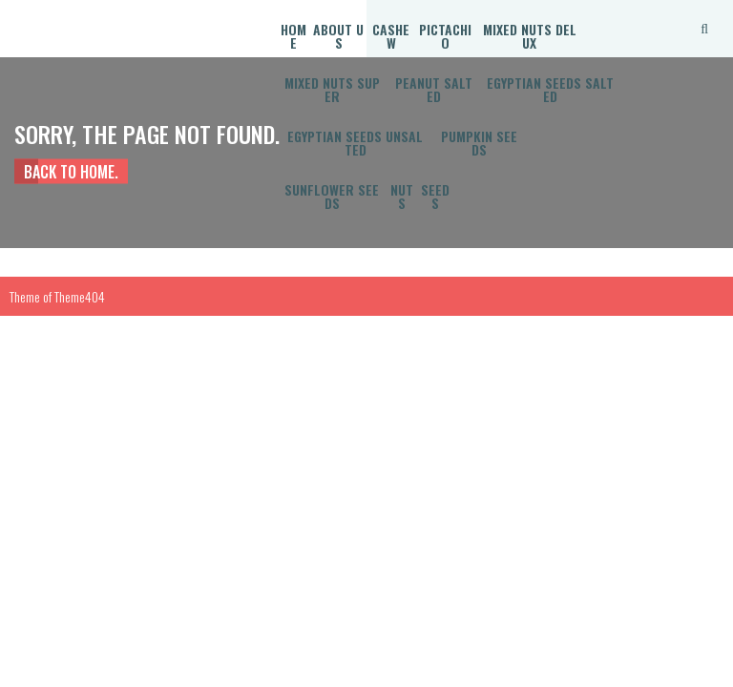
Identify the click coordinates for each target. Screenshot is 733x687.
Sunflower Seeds (331, 196)
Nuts (401, 196)
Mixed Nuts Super (332, 89)
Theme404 (79, 296)
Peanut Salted (433, 89)
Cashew (390, 35)
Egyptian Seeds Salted (550, 89)
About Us (338, 35)
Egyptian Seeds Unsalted (355, 142)
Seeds (435, 196)
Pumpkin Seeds (479, 142)
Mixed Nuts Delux (529, 35)
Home (293, 35)
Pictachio (445, 35)
